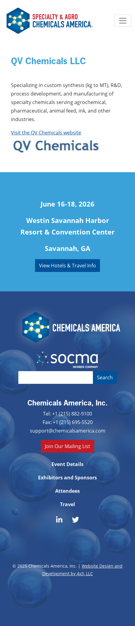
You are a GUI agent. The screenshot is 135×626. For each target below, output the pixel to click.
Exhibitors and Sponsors (67, 477)
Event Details (67, 464)
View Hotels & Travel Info (67, 265)
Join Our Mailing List (67, 446)
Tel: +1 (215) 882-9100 (67, 413)
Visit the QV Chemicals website (46, 132)
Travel (67, 504)
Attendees (67, 491)
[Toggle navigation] (122, 21)
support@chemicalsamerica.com (67, 430)
